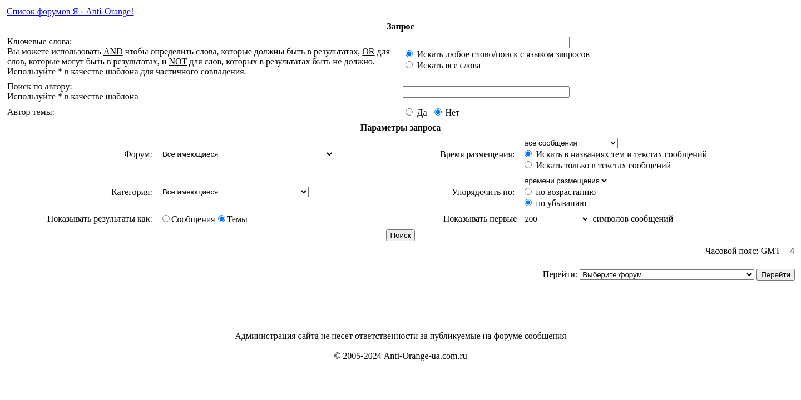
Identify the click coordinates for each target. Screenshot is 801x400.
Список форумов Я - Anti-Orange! (70, 11)
